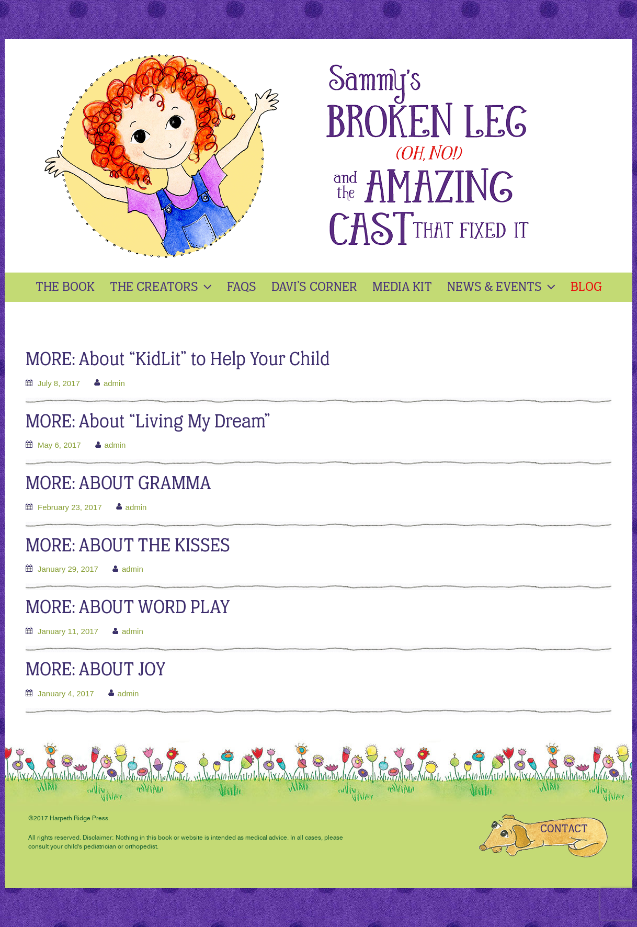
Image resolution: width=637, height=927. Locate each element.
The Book (65, 287)
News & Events (502, 287)
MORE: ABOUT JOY (96, 670)
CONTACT (564, 829)
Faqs (241, 287)
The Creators (162, 287)
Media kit (402, 287)
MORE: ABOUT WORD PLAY (128, 608)
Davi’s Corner (314, 287)
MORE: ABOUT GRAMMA (118, 484)
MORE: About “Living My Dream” (148, 422)
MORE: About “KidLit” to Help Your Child (178, 360)
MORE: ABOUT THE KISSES (128, 546)
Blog (586, 287)
